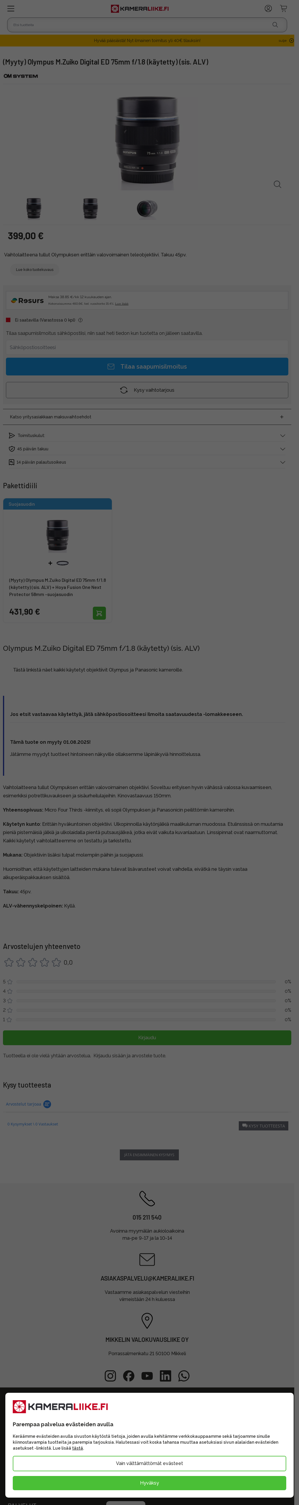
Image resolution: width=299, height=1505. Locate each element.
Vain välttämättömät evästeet (149, 1463)
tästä (77, 1448)
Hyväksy (149, 1483)
